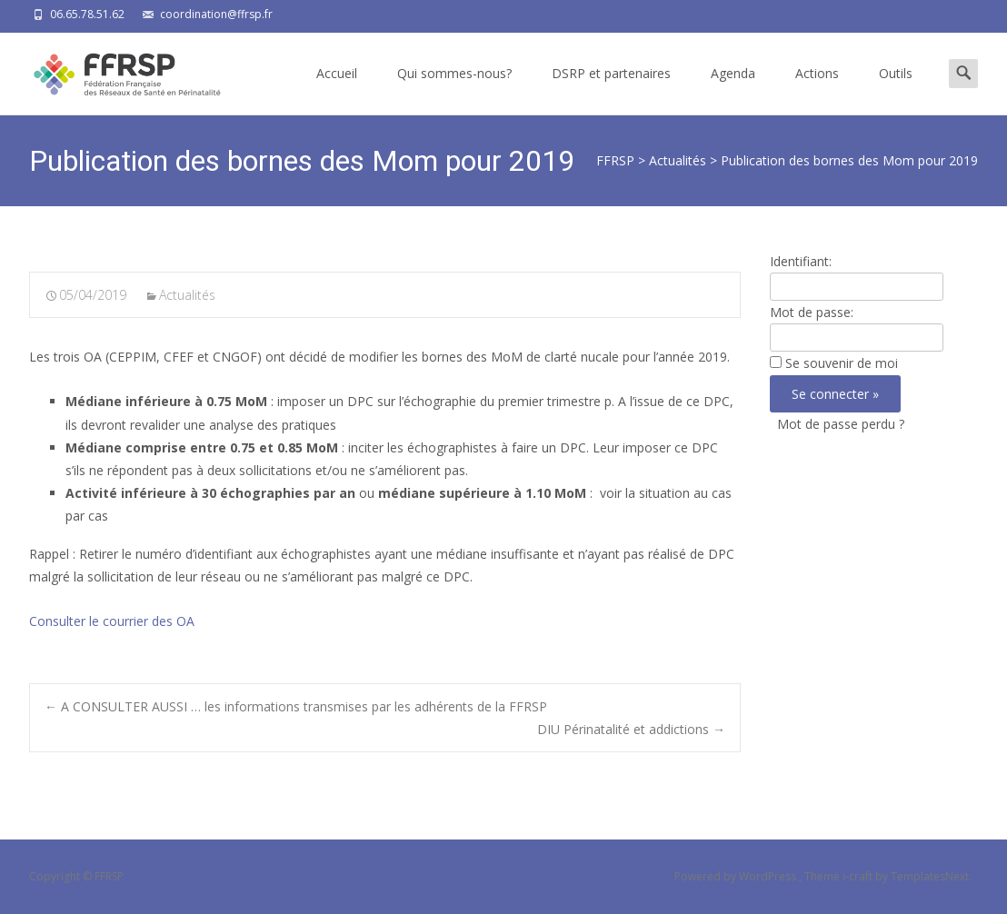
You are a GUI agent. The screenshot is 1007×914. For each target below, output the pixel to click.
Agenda (733, 89)
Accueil (336, 89)
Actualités (187, 294)
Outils (895, 89)
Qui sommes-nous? (454, 89)
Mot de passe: (811, 312)
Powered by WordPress (736, 876)
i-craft (858, 876)
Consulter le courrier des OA (111, 621)
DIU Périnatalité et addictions (631, 729)
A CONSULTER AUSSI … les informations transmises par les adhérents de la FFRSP (296, 706)
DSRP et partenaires (611, 89)
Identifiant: (801, 261)
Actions (817, 89)
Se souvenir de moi (841, 363)
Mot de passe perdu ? (840, 423)
